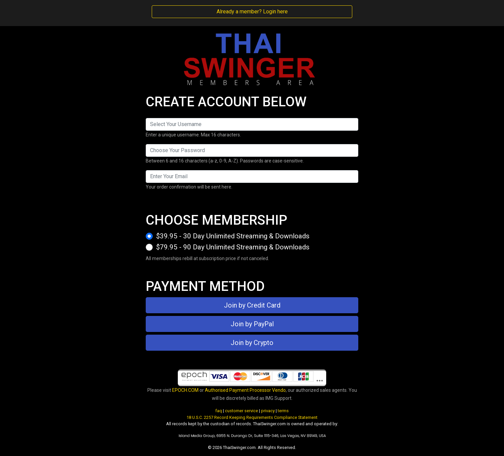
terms (283, 410)
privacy (268, 410)
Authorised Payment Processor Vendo (245, 390)
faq (218, 410)
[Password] (252, 150)
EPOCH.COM (185, 390)
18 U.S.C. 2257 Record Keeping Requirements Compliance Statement (252, 417)
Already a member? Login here (252, 11)
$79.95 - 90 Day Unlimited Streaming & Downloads (232, 247)
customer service (241, 410)
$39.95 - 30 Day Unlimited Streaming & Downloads (232, 236)
